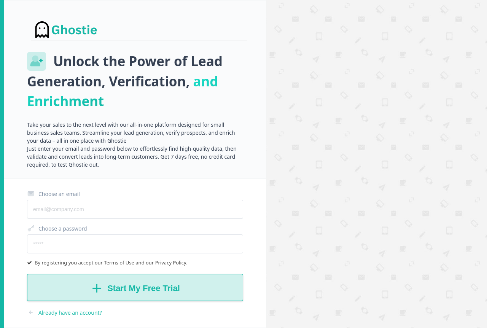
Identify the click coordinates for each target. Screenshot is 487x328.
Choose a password (57, 228)
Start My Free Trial (135, 288)
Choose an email (53, 193)
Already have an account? (64, 312)
